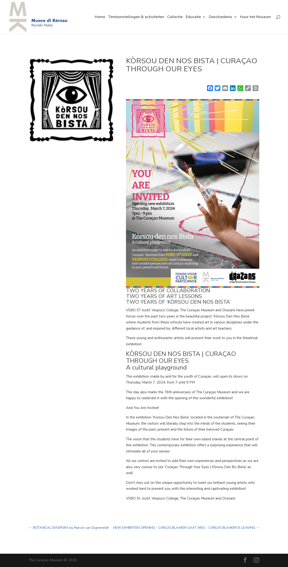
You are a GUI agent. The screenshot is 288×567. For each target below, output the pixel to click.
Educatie (193, 17)
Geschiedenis (220, 17)
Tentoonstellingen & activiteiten (136, 17)
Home (100, 17)
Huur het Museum (255, 17)
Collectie (175, 17)
